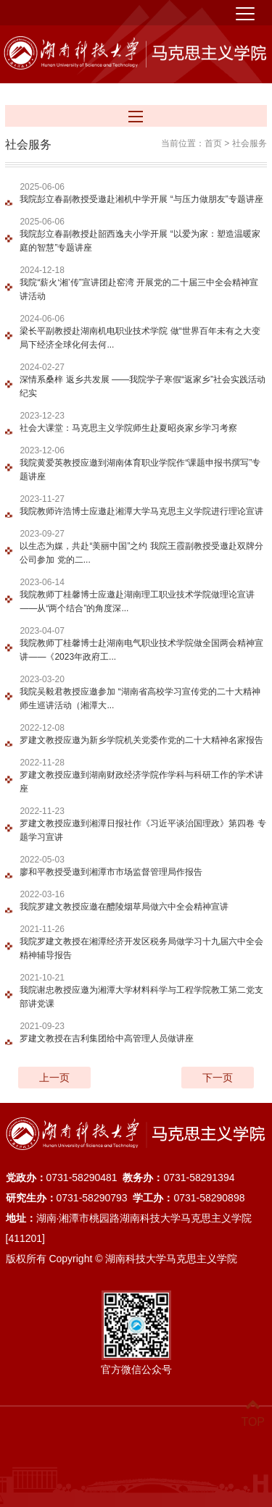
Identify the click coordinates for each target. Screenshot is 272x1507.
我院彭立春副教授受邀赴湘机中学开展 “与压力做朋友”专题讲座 (141, 198)
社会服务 (249, 143)
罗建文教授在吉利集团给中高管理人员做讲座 (107, 1038)
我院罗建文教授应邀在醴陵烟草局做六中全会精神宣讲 (124, 906)
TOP (253, 1413)
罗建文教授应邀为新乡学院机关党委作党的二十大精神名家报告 (141, 739)
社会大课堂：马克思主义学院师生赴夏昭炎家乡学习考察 (128, 427)
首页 (213, 143)
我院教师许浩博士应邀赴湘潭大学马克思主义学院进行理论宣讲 (141, 510)
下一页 (217, 1077)
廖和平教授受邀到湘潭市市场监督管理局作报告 (111, 871)
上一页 (54, 1077)
